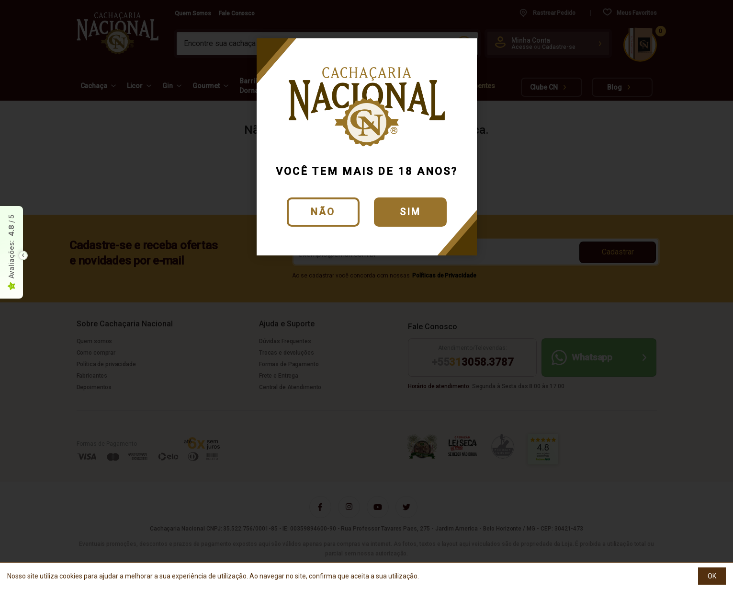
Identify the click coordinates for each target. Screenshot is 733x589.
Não (323, 212)
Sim (410, 212)
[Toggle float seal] (23, 255)
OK (712, 576)
